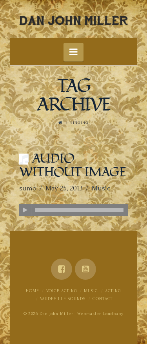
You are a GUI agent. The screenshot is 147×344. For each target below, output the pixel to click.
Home (32, 291)
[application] (73, 210)
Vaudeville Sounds (62, 299)
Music (101, 188)
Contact (103, 299)
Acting (113, 291)
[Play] (25, 210)
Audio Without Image (72, 165)
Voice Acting (61, 291)
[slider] (79, 210)
